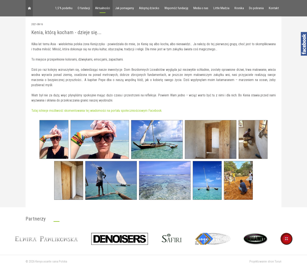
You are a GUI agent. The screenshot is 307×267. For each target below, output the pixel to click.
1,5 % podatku (63, 8)
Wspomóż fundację (176, 8)
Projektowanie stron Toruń (265, 261)
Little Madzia (221, 8)
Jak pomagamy (124, 8)
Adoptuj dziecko (149, 8)
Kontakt (274, 8)
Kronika (239, 8)
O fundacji (84, 8)
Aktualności (102, 8)
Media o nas (200, 8)
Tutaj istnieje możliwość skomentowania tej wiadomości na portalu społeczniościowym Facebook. (96, 111)
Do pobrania (256, 8)
